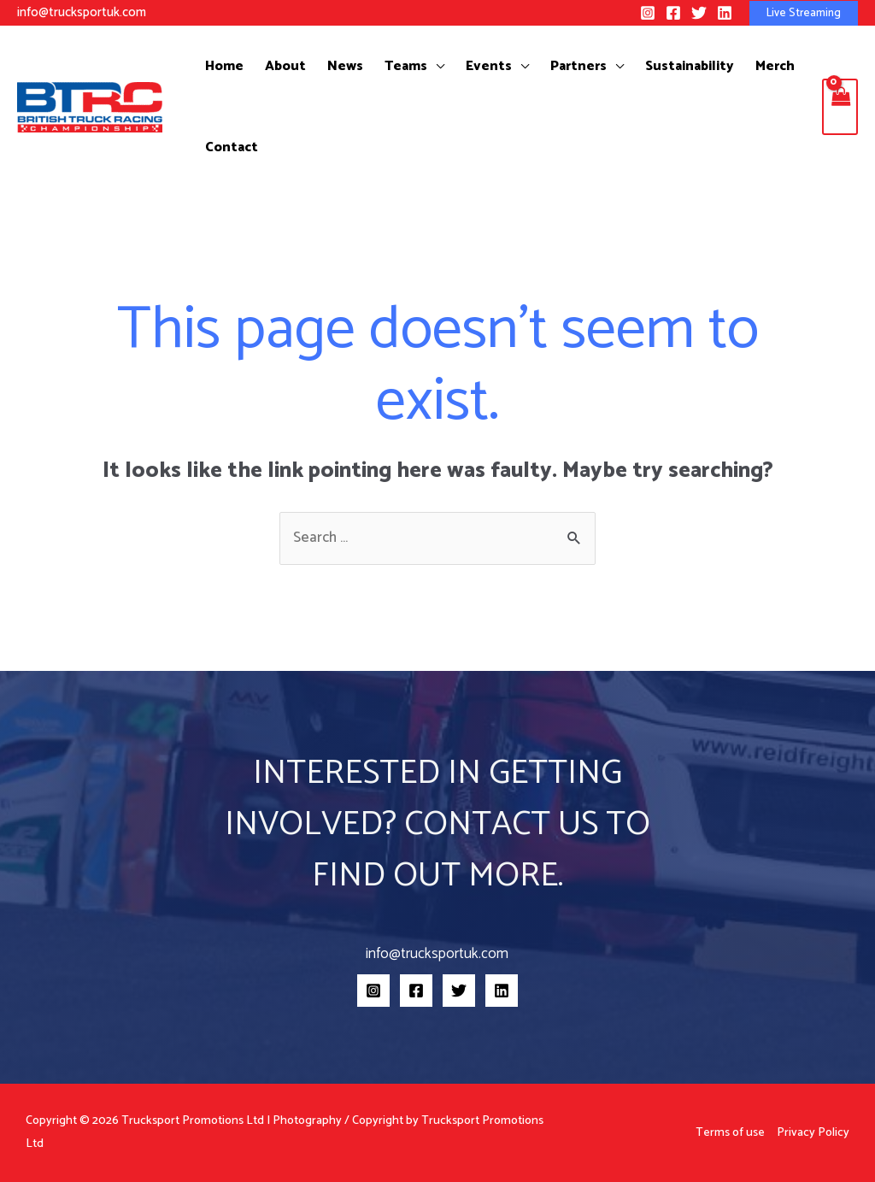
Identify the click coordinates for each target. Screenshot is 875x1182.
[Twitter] (699, 13)
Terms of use (730, 1133)
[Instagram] (647, 13)
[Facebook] (673, 13)
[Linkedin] (724, 13)
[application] (420, 66)
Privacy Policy (813, 1133)
